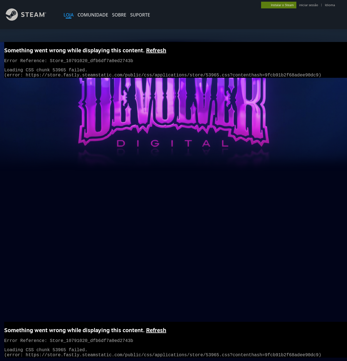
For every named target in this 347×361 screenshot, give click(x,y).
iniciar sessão (308, 5)
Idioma (330, 5)
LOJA (69, 15)
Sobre (119, 15)
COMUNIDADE (93, 15)
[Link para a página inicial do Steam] (30, 19)
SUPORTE (140, 15)
